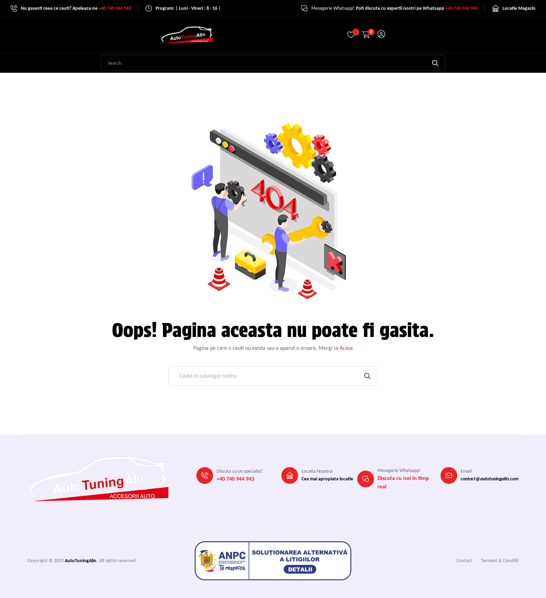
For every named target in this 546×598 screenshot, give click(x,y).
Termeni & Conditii (499, 561)
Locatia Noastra (317, 471)
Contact (465, 561)
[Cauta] (273, 376)
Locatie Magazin (519, 8)
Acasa (346, 348)
